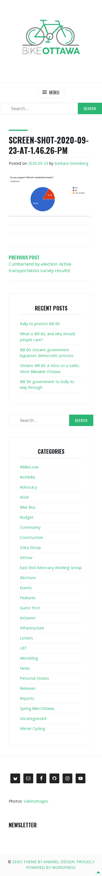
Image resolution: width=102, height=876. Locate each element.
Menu (54, 92)
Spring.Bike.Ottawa (37, 708)
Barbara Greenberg (71, 163)
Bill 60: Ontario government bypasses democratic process (46, 352)
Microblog (29, 658)
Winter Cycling (32, 728)
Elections (28, 577)
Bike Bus (27, 507)
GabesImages (36, 801)
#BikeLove (29, 467)
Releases (28, 688)
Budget (26, 517)
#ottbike (27, 477)
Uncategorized (33, 718)
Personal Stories (34, 678)
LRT (23, 648)
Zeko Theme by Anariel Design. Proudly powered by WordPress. (53, 864)
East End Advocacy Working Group (51, 567)
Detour (26, 557)
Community (30, 527)
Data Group (30, 547)
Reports (27, 698)
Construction (31, 537)
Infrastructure (32, 627)
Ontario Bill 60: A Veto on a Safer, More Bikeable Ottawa (50, 368)
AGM (24, 497)
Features (28, 597)
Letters (26, 638)
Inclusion (27, 617)
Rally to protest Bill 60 (40, 323)
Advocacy (28, 487)
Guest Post (30, 607)
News (25, 668)
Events (26, 587)
